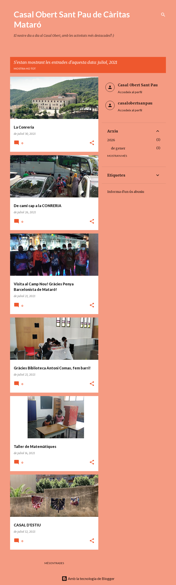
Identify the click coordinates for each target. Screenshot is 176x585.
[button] (92, 143)
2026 (111, 140)
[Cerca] (163, 14)
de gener (118, 148)
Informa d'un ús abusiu (125, 192)
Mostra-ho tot (25, 68)
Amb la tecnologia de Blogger (88, 578)
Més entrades (54, 563)
